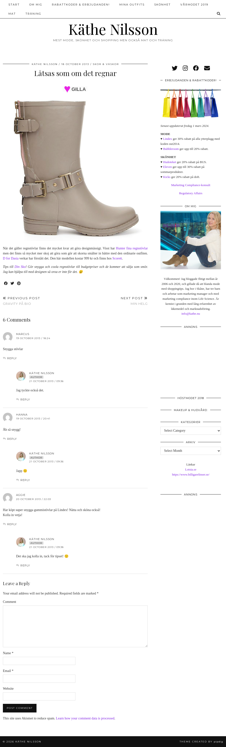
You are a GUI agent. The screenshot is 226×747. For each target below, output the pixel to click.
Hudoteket (169, 162)
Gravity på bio (21, 301)
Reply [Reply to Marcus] (12, 358)
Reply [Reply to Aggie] (12, 524)
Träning (33, 13)
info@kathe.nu (190, 313)
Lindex (167, 139)
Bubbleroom (171, 149)
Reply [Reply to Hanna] (12, 439)
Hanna (22, 414)
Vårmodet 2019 (194, 4)
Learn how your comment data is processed (85, 718)
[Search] (219, 13)
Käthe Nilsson (113, 28)
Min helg (134, 301)
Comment (9, 602)
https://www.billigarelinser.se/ (190, 474)
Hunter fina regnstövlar (132, 248)
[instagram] (185, 68)
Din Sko (19, 267)
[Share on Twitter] (12, 284)
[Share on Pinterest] (19, 284)
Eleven (167, 167)
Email (8, 671)
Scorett (117, 258)
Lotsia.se (190, 469)
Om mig (35, 4)
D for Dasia (10, 258)
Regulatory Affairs (190, 193)
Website (8, 688)
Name (8, 653)
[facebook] (196, 68)
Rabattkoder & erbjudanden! (81, 4)
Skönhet (162, 4)
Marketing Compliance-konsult (190, 185)
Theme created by (201, 741)
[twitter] (174, 68)
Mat (12, 13)
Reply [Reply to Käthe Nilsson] (25, 399)
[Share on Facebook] (6, 284)
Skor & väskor (106, 64)
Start (14, 4)
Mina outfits (132, 4)
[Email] (207, 68)
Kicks (166, 177)
